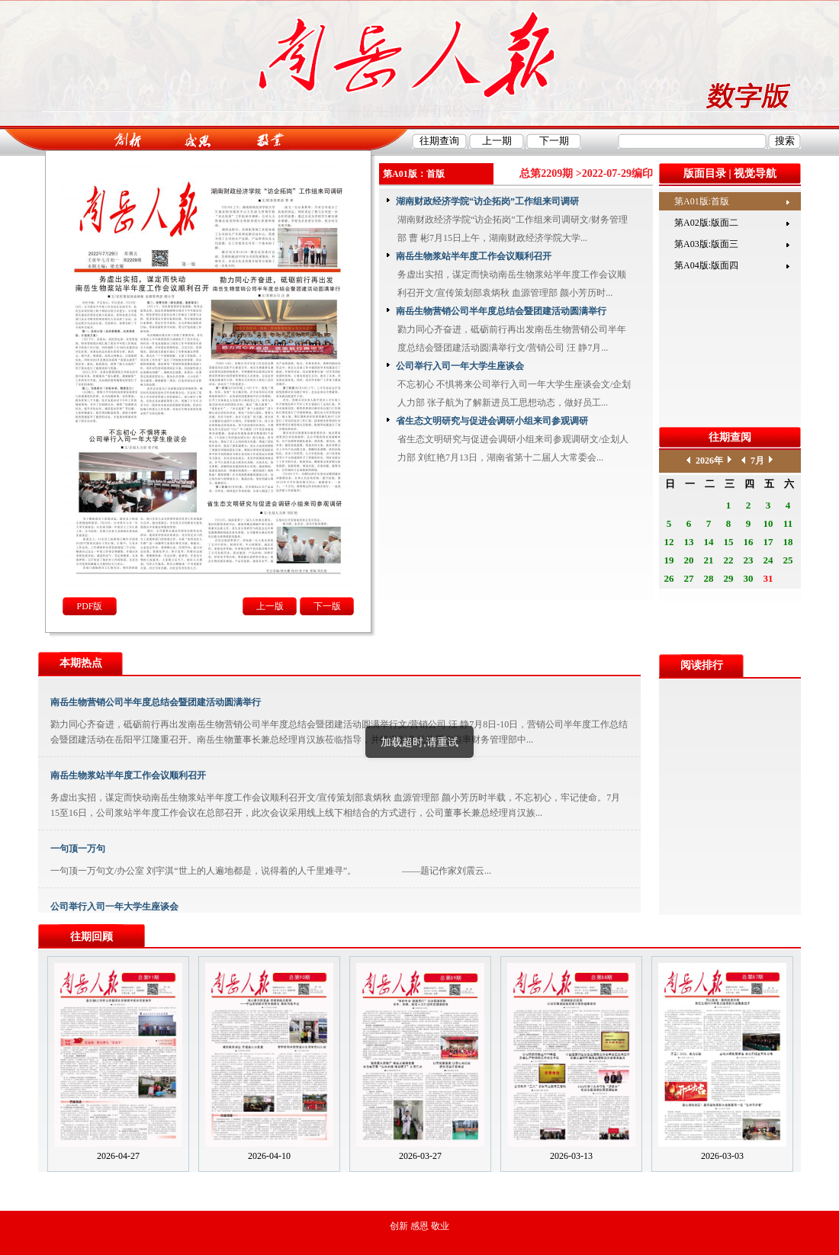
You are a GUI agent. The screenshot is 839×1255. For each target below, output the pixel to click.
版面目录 (704, 173)
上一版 (270, 606)
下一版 (327, 606)
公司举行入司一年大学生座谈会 (460, 366)
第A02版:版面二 (706, 222)
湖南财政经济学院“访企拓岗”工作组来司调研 (487, 201)
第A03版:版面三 (706, 244)
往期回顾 (91, 936)
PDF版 (89, 606)
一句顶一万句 (77, 848)
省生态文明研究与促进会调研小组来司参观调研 (492, 421)
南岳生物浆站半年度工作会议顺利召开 (473, 256)
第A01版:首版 (701, 201)
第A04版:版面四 (706, 265)
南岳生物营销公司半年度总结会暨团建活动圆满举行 (501, 311)
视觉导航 (755, 173)
